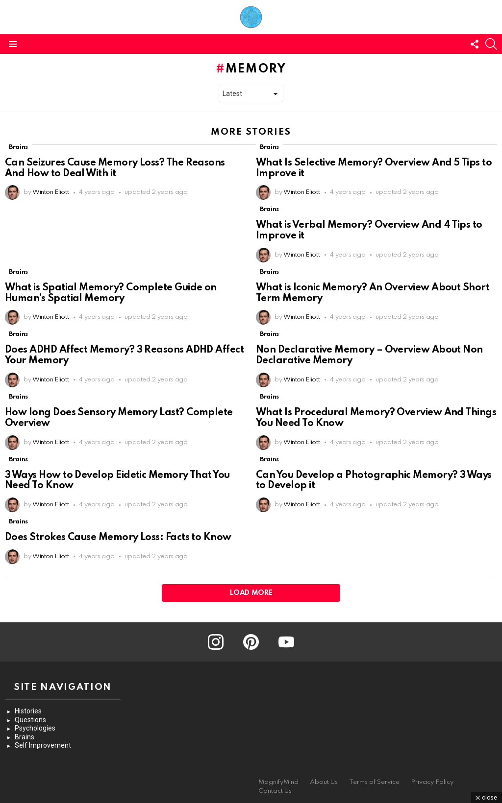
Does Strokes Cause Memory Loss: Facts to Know (118, 538)
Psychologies (35, 728)
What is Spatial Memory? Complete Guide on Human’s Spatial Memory (111, 293)
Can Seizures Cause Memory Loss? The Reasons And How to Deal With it (115, 168)
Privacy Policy (432, 782)
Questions (30, 720)
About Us (324, 782)
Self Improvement (43, 745)
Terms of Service (374, 782)
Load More (251, 593)
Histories (28, 711)
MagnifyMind (278, 782)
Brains (18, 147)
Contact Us (275, 791)
